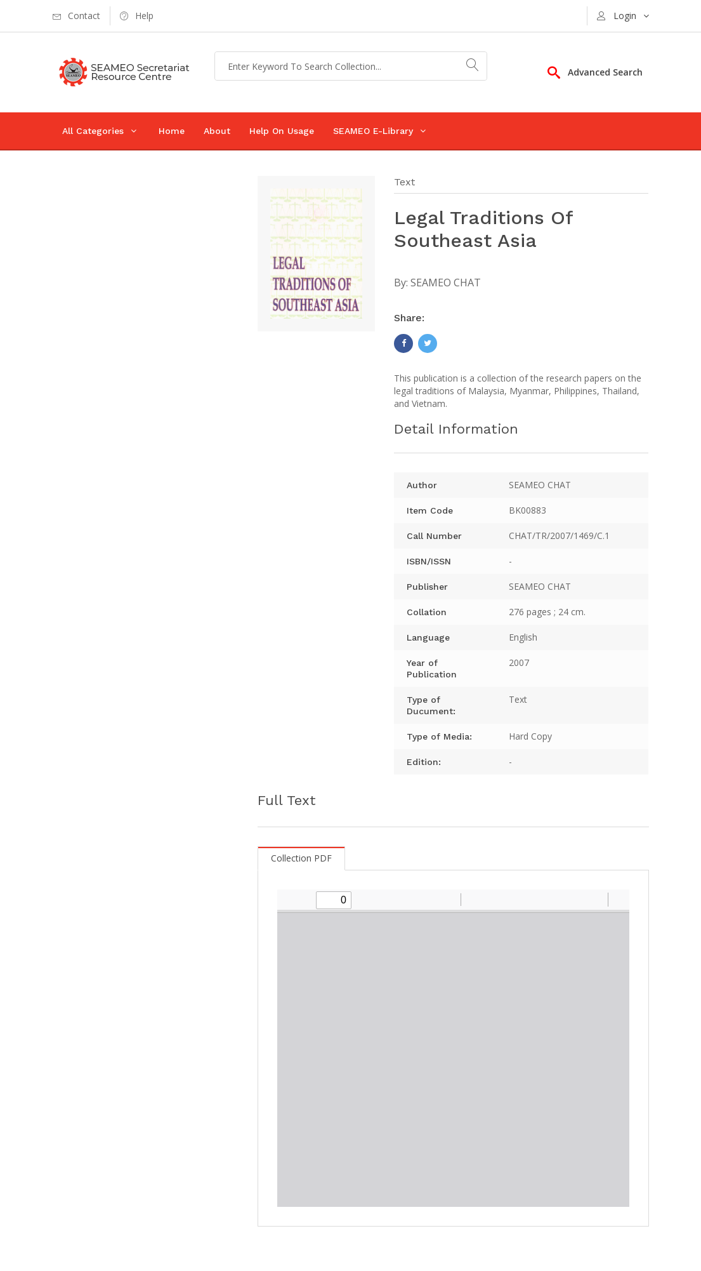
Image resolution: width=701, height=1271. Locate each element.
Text (404, 182)
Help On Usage (281, 131)
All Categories (93, 131)
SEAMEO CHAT (445, 282)
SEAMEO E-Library (373, 131)
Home (172, 131)
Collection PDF (301, 858)
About (217, 131)
